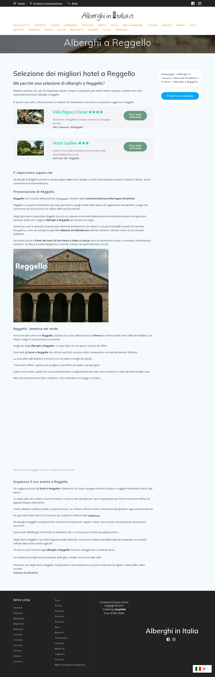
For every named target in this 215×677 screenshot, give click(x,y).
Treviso (18, 634)
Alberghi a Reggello (185, 81)
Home (21, 3)
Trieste (17, 639)
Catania (59, 643)
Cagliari (60, 653)
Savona (17, 607)
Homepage (168, 74)
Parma (17, 650)
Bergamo (19, 618)
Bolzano (18, 629)
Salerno (59, 621)
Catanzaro (61, 637)
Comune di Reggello (25, 572)
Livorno (18, 661)
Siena (58, 605)
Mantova (18, 623)
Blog (75, 3)
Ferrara (18, 645)
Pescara (59, 616)
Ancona (59, 610)
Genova (59, 659)
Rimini (17, 655)
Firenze (63, 198)
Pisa (57, 600)
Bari (57, 627)
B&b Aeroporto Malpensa (70, 664)
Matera (59, 632)
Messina (60, 648)
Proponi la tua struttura (47, 3)
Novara (17, 612)
